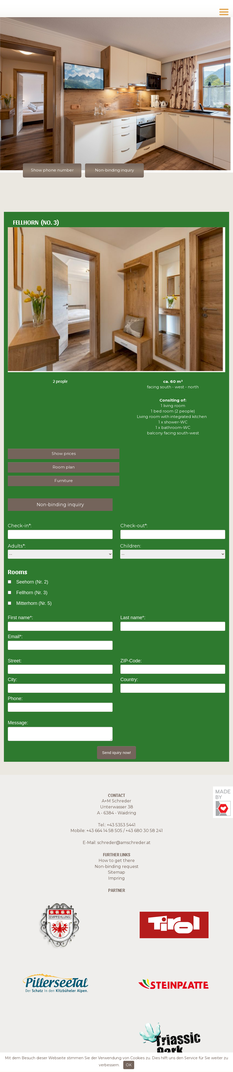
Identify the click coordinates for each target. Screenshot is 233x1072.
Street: (15, 647)
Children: (130, 533)
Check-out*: (133, 512)
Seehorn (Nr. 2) (32, 568)
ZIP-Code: (131, 647)
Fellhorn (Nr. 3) (31, 579)
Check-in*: (19, 512)
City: (12, 666)
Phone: (15, 685)
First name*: (20, 604)
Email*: (15, 623)
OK (129, 1065)
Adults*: (16, 533)
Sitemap (116, 859)
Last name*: (132, 604)
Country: (129, 666)
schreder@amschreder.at (124, 829)
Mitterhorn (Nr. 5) (33, 589)
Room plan (169, 453)
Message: (18, 709)
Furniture (61, 467)
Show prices (61, 453)
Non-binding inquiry (116, 170)
